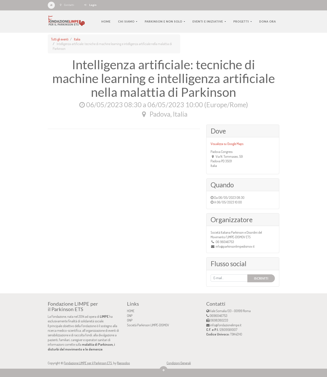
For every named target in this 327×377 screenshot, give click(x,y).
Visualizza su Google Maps (227, 144)
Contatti (67, 4)
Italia (77, 39)
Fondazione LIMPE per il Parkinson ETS (88, 363)
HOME (131, 311)
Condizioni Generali (179, 363)
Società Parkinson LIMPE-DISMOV (148, 325)
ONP (129, 316)
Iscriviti (261, 278)
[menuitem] (106, 21)
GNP (129, 320)
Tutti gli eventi (59, 39)
